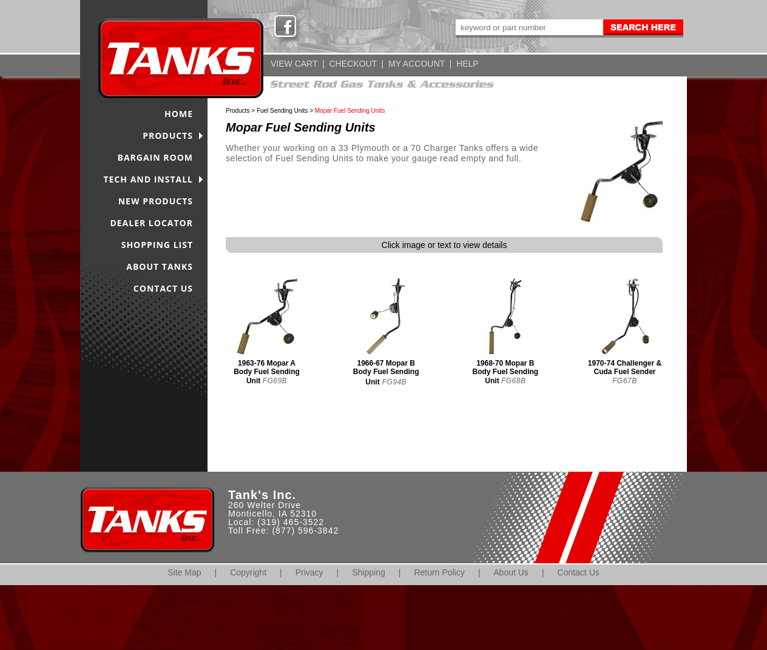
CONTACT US (163, 288)
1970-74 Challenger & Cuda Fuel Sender (624, 367)
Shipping (368, 572)
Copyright (248, 572)
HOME (178, 113)
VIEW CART (294, 64)
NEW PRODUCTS (155, 201)
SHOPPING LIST (157, 244)
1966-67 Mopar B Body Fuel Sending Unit (386, 372)
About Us (511, 572)
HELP (467, 64)
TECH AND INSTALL (148, 179)
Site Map (184, 572)
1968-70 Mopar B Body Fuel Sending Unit (506, 372)
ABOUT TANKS (159, 266)
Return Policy (439, 572)
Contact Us (579, 572)
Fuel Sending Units (282, 110)
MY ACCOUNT (416, 64)
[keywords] (528, 27)
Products (237, 110)
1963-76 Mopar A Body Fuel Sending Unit (267, 372)
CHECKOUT (352, 64)
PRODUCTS (168, 135)
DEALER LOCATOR (151, 223)
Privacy (309, 572)
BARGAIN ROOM (156, 157)
